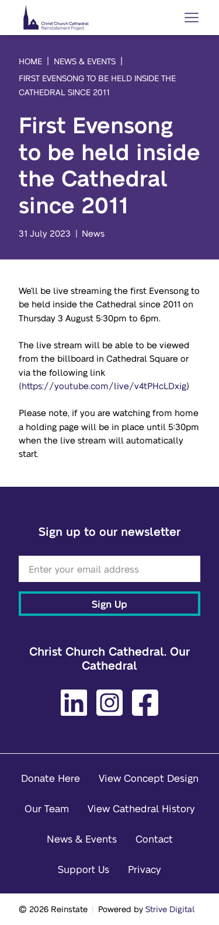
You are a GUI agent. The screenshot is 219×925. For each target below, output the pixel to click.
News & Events (85, 60)
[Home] (56, 17)
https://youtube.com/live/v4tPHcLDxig (104, 385)
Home (30, 60)
